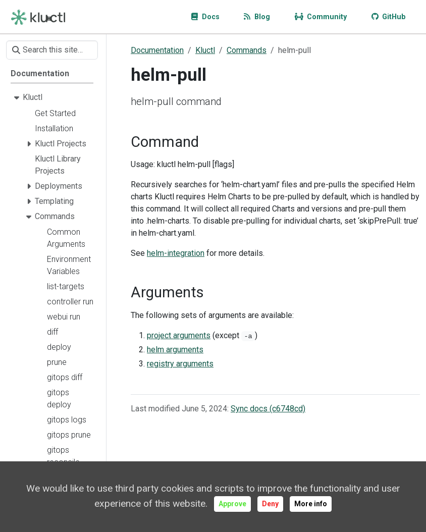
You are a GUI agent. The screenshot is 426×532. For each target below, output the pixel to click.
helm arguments (175, 349)
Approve (232, 504)
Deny (270, 504)
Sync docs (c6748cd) (268, 408)
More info (310, 504)
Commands (247, 50)
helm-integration (175, 253)
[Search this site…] (52, 50)
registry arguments (180, 363)
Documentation (157, 50)
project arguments (178, 335)
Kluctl (205, 50)
